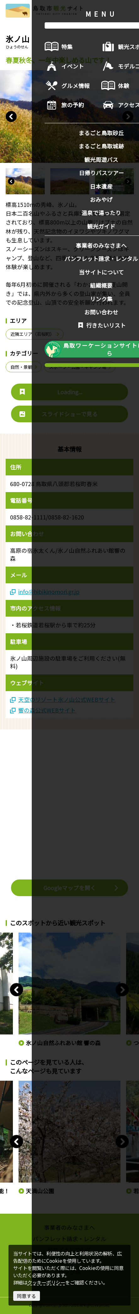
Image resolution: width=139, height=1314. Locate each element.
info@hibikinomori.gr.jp (45, 592)
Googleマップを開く (81, 888)
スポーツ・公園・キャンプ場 (80, 367)
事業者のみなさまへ (69, 1227)
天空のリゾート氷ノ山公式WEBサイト (63, 699)
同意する (26, 1295)
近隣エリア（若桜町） (35, 334)
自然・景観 (24, 367)
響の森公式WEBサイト (43, 710)
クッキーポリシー (46, 1282)
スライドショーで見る (58, 414)
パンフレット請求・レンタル (69, 1238)
